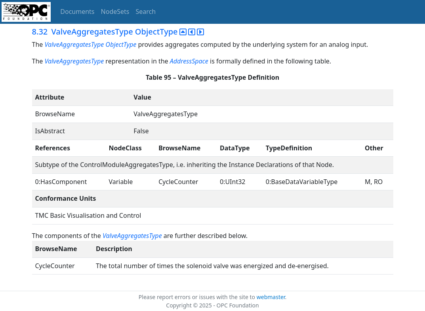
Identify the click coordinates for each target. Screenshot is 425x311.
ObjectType (121, 44)
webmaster (271, 297)
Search (146, 11)
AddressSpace (189, 61)
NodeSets (115, 11)
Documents (77, 11)
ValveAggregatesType (74, 44)
